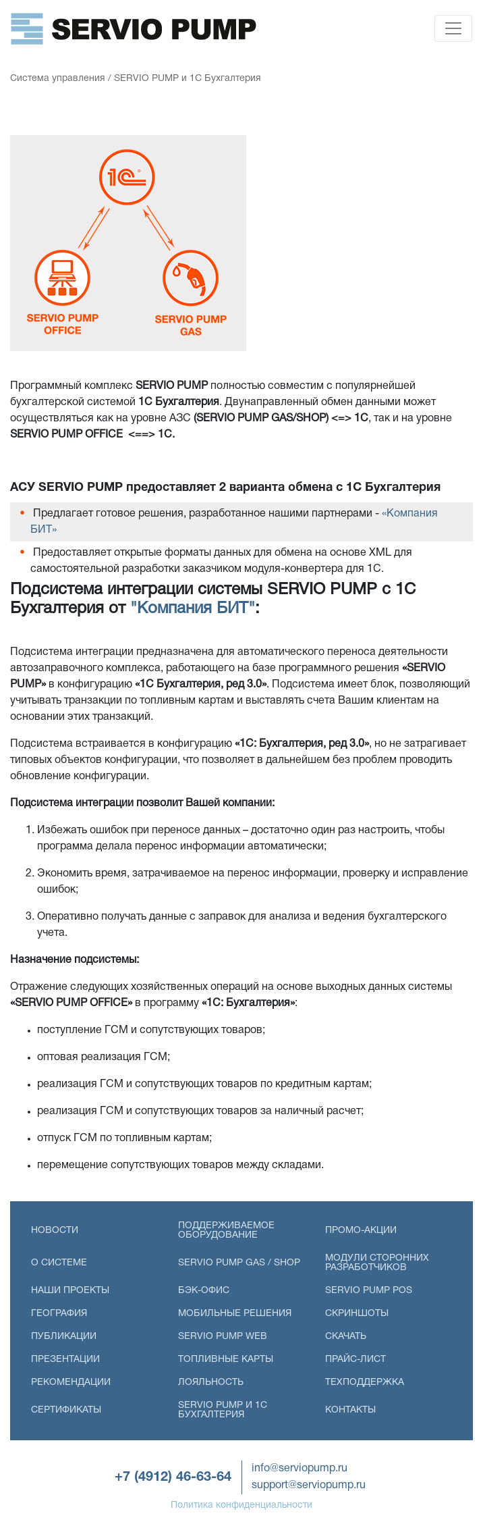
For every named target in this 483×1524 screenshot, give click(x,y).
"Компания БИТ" (192, 609)
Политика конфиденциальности (241, 1505)
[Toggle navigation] (453, 28)
